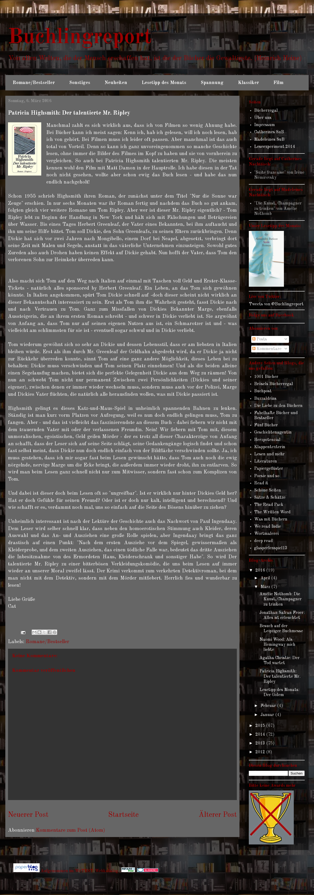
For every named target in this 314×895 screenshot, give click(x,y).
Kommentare (267, 349)
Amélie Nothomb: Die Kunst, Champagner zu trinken (280, 599)
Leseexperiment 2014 (274, 147)
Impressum (264, 125)
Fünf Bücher (266, 425)
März (266, 587)
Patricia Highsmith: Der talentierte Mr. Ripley (279, 676)
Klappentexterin (269, 447)
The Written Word (272, 512)
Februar (269, 706)
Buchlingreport (80, 37)
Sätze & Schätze (270, 498)
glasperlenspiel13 (270, 548)
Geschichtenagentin (273, 432)
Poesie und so (266, 476)
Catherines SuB (269, 132)
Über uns (262, 118)
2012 (260, 752)
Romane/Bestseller (34, 82)
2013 (260, 743)
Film (278, 82)
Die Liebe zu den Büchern (278, 406)
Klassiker (248, 82)
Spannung (212, 82)
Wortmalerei (266, 534)
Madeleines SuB (269, 140)
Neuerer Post (28, 814)
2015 (260, 726)
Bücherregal (266, 111)
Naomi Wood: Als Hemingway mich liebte (277, 645)
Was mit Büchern (270, 519)
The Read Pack (268, 505)
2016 (260, 570)
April (266, 578)
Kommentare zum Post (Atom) (70, 830)
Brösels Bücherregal (273, 384)
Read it (261, 483)
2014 (260, 734)
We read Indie (267, 526)
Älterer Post (218, 814)
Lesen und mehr (269, 454)
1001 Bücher (266, 377)
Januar (268, 715)
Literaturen (265, 461)
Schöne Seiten (267, 490)
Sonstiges (79, 82)
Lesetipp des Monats (164, 82)
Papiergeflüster (268, 469)
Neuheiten (116, 82)
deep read (263, 541)
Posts (259, 339)
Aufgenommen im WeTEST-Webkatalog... (88, 871)
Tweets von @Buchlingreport (276, 304)
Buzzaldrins (265, 399)
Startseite (123, 814)
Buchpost (263, 391)
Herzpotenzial (267, 440)
